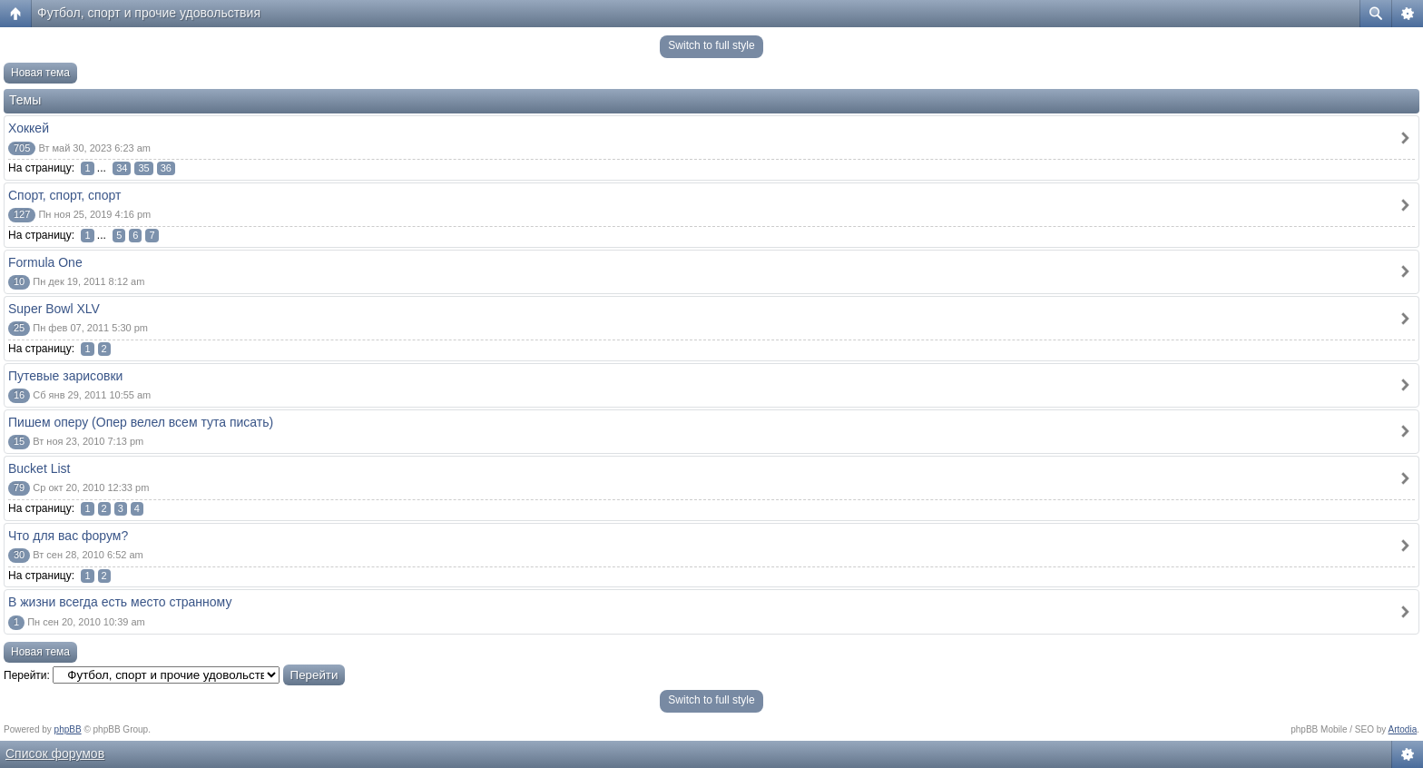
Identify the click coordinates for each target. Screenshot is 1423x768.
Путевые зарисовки (65, 376)
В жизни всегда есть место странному (119, 602)
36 (166, 167)
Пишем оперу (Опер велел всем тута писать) (140, 422)
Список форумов (54, 753)
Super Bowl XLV (54, 308)
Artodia (1403, 729)
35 (143, 167)
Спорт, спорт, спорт (64, 195)
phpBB (68, 729)
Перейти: (27, 675)
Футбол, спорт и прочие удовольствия (148, 12)
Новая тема (40, 72)
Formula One (45, 262)
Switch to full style (711, 45)
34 (121, 167)
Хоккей (28, 128)
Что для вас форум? (68, 535)
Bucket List (39, 468)
